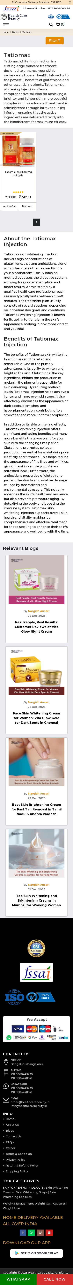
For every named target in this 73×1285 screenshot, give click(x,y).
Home (7, 32)
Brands (16, 32)
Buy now (27, 206)
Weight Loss (11, 1208)
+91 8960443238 (22, 1074)
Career (10, 1148)
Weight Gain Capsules (50, 1203)
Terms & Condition (19, 1154)
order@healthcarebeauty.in (30, 1102)
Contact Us (13, 1136)
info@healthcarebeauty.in (29, 1106)
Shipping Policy (17, 1171)
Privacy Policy (15, 1159)
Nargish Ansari (38, 611)
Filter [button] (54, 40)
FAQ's (10, 1142)
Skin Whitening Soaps (31, 1192)
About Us (12, 1125)
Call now (55, 1279)
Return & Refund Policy (22, 1165)
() (60, 24)
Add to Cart (9, 206)
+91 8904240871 (21, 1078)
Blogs (10, 1130)
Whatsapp (18, 1279)
